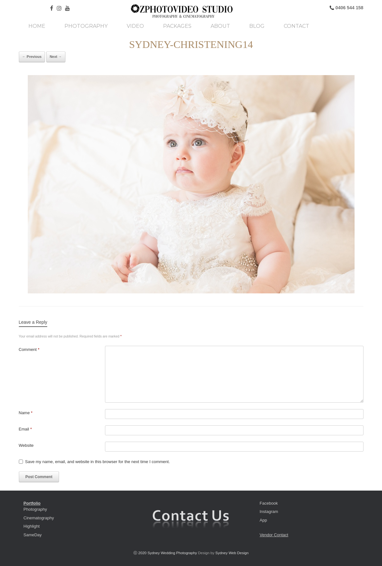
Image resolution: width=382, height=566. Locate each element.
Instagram (269, 511)
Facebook (269, 503)
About (220, 26)
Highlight (32, 526)
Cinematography (39, 518)
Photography (86, 26)
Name (26, 412)
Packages (177, 26)
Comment (29, 349)
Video (135, 26)
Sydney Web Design (232, 553)
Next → (56, 56)
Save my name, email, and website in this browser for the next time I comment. (97, 461)
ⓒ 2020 (140, 553)
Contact (296, 26)
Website (26, 445)
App (263, 520)
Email (25, 429)
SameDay (33, 534)
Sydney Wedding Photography (172, 553)
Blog (257, 26)
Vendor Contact (274, 534)
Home (36, 26)
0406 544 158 (348, 7)
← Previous (32, 56)
